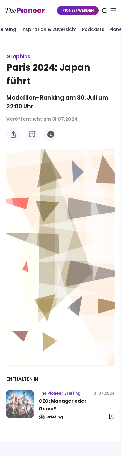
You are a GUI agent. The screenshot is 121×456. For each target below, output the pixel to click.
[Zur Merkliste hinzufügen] (32, 134)
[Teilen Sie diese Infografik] (13, 134)
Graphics (18, 56)
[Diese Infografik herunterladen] (50, 134)
